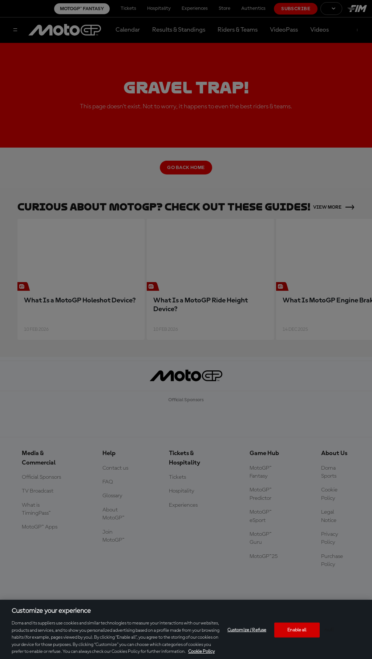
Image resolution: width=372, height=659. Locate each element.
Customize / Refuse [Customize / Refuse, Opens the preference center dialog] (246, 629)
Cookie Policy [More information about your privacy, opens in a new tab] (201, 651)
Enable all (296, 629)
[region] (186, 629)
